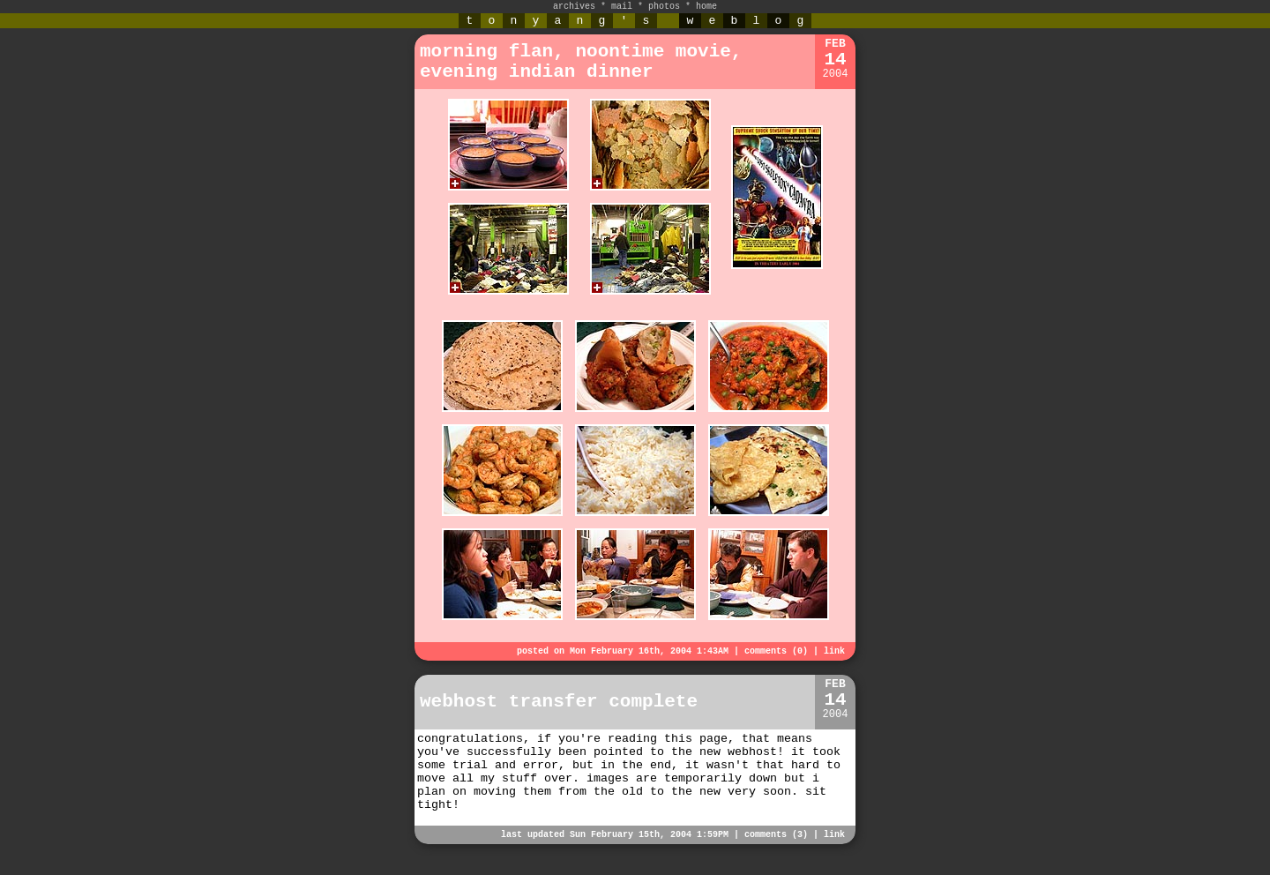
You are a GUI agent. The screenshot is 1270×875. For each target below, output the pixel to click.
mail (621, 6)
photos (664, 6)
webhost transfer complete (559, 702)
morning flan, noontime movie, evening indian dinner (581, 61)
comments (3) (776, 835)
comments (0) (776, 651)
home (706, 6)
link (834, 651)
